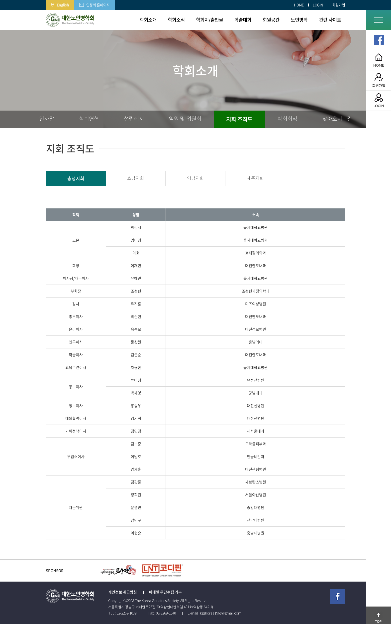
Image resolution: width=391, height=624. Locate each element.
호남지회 (135, 178)
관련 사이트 (330, 19)
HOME (299, 4)
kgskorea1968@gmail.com (220, 613)
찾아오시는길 (337, 119)
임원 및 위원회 (185, 119)
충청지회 (75, 178)
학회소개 (148, 19)
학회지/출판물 (209, 19)
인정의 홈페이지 (94, 3)
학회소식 (176, 19)
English (60, 3)
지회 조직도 (239, 119)
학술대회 (242, 19)
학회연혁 (89, 119)
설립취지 (134, 119)
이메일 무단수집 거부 (165, 592)
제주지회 (255, 178)
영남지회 (195, 178)
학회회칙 (287, 119)
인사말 (46, 119)
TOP (378, 610)
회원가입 (338, 4)
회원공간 (271, 19)
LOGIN (318, 4)
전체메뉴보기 (378, 20)
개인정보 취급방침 (122, 592)
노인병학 (299, 19)
